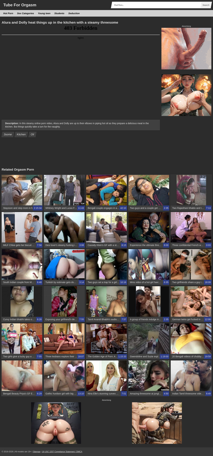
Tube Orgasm (19, 5)
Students (59, 13)
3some (8, 134)
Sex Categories (25, 13)
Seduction (74, 13)
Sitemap (36, 452)
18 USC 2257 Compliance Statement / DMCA (62, 452)
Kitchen (21, 134)
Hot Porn (8, 13)
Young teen (44, 13)
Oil (32, 134)
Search (206, 5)
